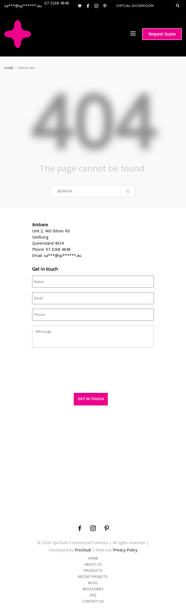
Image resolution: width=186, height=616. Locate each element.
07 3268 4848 (58, 249)
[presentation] (74, 373)
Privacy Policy (125, 550)
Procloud (83, 550)
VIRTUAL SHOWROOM (135, 6)
